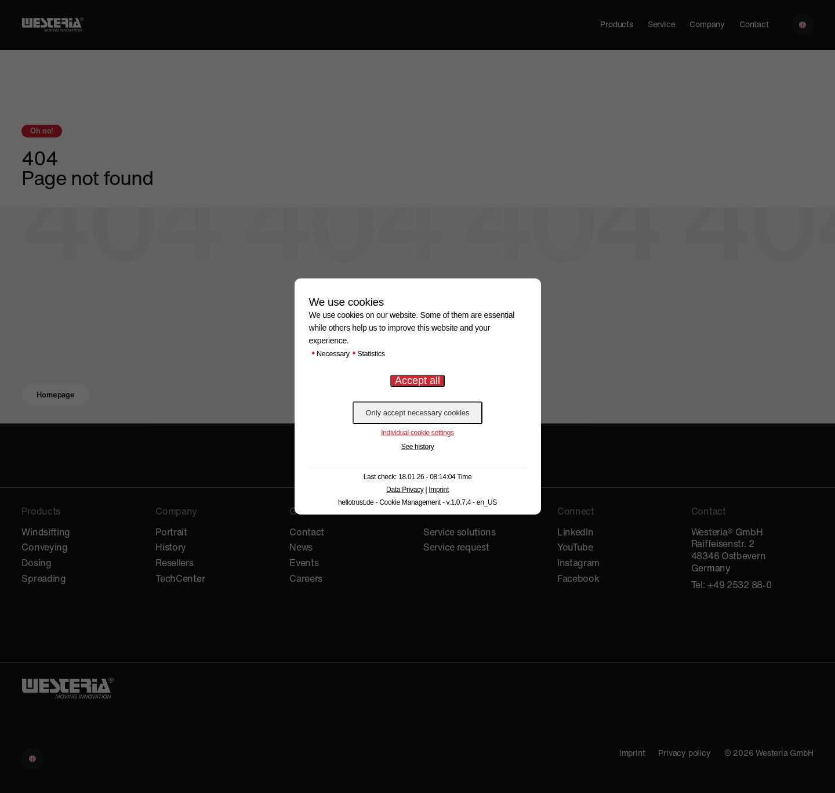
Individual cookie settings (417, 433)
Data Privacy (404, 490)
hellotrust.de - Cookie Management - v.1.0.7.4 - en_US (417, 502)
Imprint (439, 490)
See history (417, 447)
